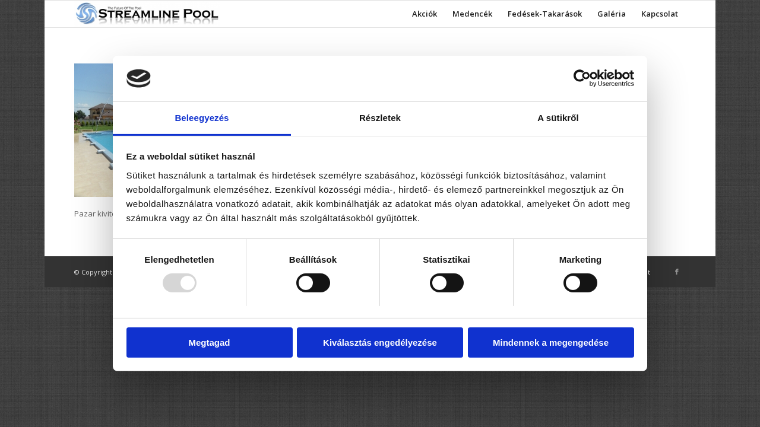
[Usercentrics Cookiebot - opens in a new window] (582, 78)
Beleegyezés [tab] (202, 118)
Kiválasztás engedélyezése (380, 342)
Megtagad (209, 342)
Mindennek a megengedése (551, 342)
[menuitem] (424, 14)
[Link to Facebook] (677, 272)
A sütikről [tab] (558, 118)
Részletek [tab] (380, 118)
